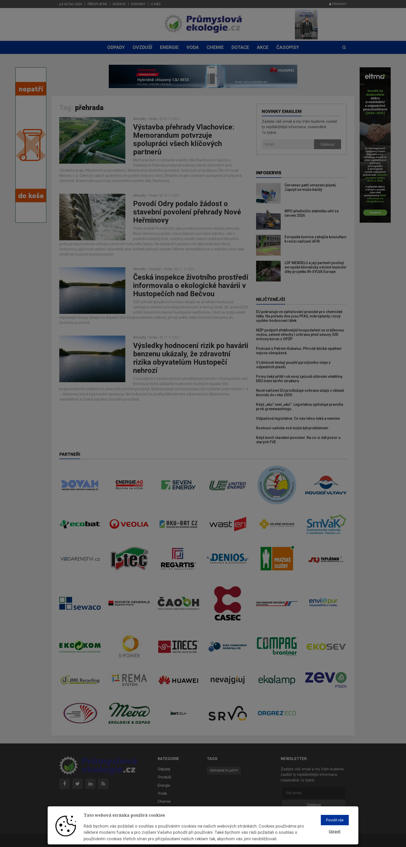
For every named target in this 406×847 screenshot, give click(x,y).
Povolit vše (335, 820)
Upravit (334, 831)
